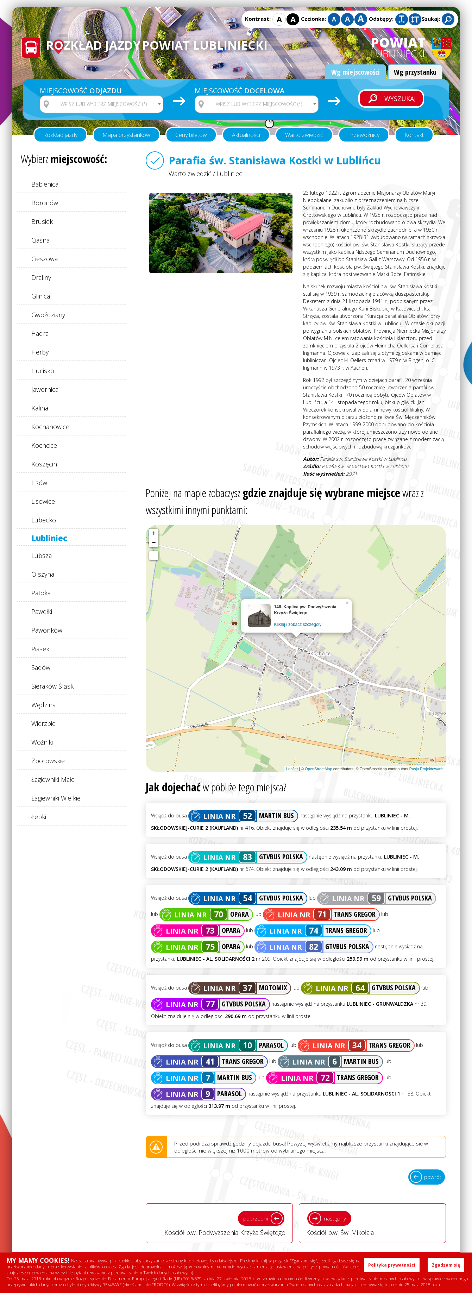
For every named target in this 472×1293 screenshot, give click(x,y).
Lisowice (43, 501)
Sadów (40, 667)
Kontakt (414, 135)
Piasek (40, 649)
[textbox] (106, 104)
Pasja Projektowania (427, 769)
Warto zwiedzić (304, 135)
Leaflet (292, 769)
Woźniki (42, 742)
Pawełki (41, 611)
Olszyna (42, 574)
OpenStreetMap (318, 769)
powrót (432, 1176)
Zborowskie (48, 761)
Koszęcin (44, 464)
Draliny (41, 277)
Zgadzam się (446, 1265)
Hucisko (42, 370)
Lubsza (41, 555)
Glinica (40, 296)
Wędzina (43, 705)
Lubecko (43, 520)
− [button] (154, 543)
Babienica (44, 184)
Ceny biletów (191, 135)
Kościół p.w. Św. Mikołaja (372, 1223)
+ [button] (154, 533)
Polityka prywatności (391, 1265)
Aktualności (246, 135)
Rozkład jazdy (60, 135)
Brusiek (42, 221)
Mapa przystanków (126, 135)
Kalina (39, 408)
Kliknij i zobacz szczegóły (298, 624)
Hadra (40, 333)
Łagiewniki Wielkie (56, 798)
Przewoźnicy (363, 135)
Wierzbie (43, 723)
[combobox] (101, 104)
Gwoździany (48, 314)
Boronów (44, 203)
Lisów (39, 482)
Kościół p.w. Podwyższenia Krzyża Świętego (219, 1223)
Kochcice (44, 445)
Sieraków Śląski (53, 686)
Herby (40, 352)
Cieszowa (44, 259)
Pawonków (46, 630)
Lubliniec (49, 538)
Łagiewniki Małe (53, 779)
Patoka (41, 593)
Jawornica (44, 389)
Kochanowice (50, 426)
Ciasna (40, 240)
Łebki (38, 816)
